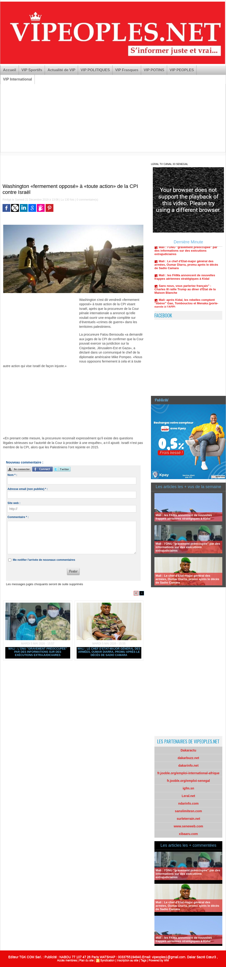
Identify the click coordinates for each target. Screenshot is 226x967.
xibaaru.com (188, 834)
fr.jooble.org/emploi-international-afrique (188, 773)
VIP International (17, 79)
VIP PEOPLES (182, 70)
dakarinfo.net (188, 765)
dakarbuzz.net (188, 758)
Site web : (13, 503)
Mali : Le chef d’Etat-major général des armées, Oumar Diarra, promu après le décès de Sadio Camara (109, 652)
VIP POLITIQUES (95, 70)
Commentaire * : (18, 517)
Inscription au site (127, 960)
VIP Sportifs (31, 70)
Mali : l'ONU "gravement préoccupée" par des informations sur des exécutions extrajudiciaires (38, 652)
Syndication (107, 960)
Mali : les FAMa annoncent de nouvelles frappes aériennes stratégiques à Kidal (184, 281)
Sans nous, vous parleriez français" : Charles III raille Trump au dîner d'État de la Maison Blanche (185, 294)
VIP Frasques (126, 70)
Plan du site (86, 960)
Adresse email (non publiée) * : (27, 489)
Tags (143, 960)
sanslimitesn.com (188, 811)
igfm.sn (188, 788)
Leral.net (188, 796)
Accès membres (67, 960)
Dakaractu (188, 750)
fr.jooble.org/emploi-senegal (188, 781)
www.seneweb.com (188, 826)
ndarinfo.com (188, 803)
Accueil (9, 70)
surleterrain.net (188, 818)
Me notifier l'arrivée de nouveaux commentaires (44, 559)
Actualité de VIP (61, 70)
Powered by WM (159, 960)
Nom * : (12, 475)
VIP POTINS (154, 70)
